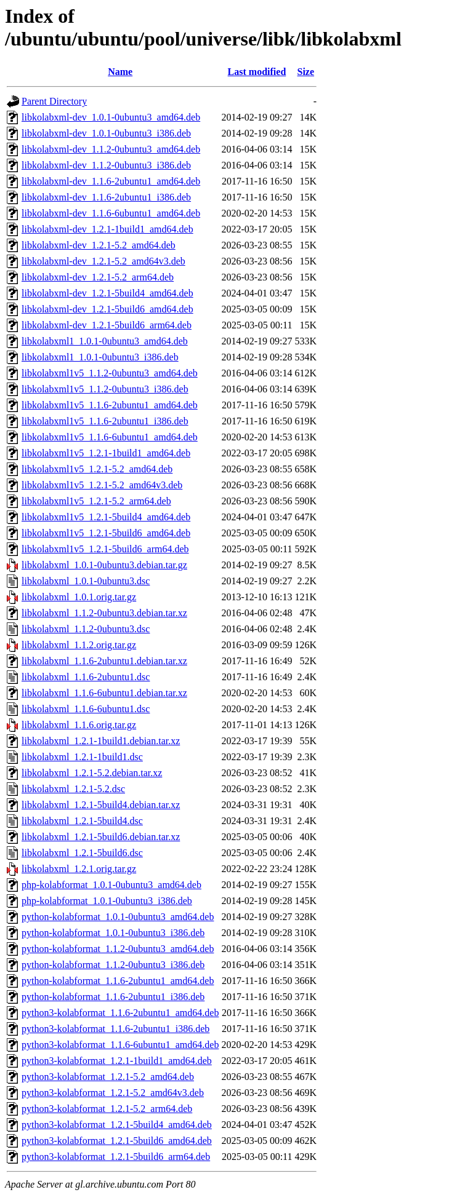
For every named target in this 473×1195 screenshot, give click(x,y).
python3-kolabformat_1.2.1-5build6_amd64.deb (117, 1140)
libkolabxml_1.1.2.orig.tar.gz (79, 645)
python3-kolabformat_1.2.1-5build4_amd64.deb (117, 1124)
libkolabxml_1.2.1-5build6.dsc (82, 853)
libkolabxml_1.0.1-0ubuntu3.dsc (86, 581)
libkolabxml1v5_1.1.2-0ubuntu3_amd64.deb (110, 373)
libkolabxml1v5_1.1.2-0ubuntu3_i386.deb (105, 389)
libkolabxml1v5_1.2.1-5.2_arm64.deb (96, 501)
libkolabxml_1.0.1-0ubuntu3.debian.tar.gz (104, 565)
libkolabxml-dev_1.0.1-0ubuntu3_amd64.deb (111, 117)
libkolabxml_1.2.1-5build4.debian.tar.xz (101, 805)
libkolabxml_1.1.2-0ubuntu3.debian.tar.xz (104, 613)
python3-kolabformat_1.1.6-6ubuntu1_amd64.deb (120, 1044)
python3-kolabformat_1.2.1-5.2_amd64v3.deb (113, 1092)
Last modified (257, 71)
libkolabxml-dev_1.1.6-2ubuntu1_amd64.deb (111, 181)
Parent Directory (54, 101)
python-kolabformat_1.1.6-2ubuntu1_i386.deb (113, 996)
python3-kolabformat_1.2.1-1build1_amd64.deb (117, 1060)
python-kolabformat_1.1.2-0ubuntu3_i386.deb (113, 964)
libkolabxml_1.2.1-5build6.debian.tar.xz (101, 837)
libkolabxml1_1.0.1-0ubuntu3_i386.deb (100, 357)
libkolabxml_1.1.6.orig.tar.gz (79, 725)
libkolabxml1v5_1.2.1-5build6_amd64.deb (106, 533)
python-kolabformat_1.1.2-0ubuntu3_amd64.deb (118, 948)
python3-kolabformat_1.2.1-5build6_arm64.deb (116, 1156)
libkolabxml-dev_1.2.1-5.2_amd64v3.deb (103, 261)
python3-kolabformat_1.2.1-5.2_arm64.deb (107, 1108)
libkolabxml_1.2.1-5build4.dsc (82, 821)
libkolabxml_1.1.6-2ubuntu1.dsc (86, 677)
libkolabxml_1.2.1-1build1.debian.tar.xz (101, 741)
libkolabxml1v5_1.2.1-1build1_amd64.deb (106, 453)
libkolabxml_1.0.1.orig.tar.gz (79, 597)
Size (306, 71)
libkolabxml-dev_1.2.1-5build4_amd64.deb (107, 293)
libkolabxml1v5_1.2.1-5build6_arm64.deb (105, 549)
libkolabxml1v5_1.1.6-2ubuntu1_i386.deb (105, 421)
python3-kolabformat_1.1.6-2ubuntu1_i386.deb (115, 1028)
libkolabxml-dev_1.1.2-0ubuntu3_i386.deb (106, 165)
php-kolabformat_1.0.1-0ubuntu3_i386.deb (107, 900)
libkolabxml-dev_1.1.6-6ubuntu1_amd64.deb (111, 213)
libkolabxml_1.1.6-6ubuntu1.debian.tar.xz (104, 693)
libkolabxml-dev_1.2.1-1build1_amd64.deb (107, 229)
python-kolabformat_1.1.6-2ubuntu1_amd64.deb (118, 980)
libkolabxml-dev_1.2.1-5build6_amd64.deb (107, 309)
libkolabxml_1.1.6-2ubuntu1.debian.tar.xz (104, 661)
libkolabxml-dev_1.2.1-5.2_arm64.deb (98, 277)
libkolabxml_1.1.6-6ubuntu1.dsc (86, 709)
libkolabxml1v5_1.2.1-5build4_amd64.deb (106, 517)
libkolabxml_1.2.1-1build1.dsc (82, 757)
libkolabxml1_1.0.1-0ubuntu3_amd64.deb (105, 341)
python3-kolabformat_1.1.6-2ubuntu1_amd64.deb (120, 1012)
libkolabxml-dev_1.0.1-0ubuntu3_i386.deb (106, 133)
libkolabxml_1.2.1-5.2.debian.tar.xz (92, 773)
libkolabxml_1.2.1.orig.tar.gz (79, 868)
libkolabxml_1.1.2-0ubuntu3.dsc (86, 629)
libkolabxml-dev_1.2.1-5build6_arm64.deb (107, 325)
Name (120, 71)
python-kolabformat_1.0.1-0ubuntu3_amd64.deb (118, 916)
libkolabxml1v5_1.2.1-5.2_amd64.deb (97, 469)
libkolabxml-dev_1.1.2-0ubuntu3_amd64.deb (111, 149)
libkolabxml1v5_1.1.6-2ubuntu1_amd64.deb (110, 405)
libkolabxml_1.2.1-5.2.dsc (73, 789)
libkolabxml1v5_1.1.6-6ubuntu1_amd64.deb (110, 437)
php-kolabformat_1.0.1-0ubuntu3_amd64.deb (111, 884)
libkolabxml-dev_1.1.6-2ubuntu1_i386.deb (106, 197)
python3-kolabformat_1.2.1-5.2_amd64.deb (108, 1076)
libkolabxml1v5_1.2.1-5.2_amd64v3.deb (102, 485)
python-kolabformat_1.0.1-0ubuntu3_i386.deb (113, 932)
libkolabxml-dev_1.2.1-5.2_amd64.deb (99, 245)
